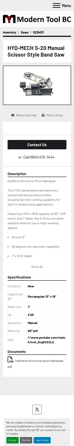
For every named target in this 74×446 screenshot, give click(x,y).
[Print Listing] (52, 115)
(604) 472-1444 (42, 157)
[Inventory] (9, 32)
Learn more (42, 440)
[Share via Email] (24, 115)
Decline (26, 440)
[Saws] (24, 32)
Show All (37, 266)
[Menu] (56, 5)
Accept (13, 440)
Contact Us (37, 144)
